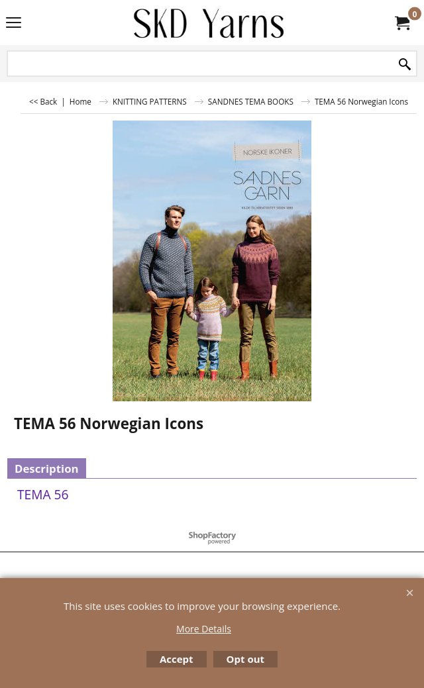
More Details (203, 628)
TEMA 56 (43, 494)
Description (47, 468)
